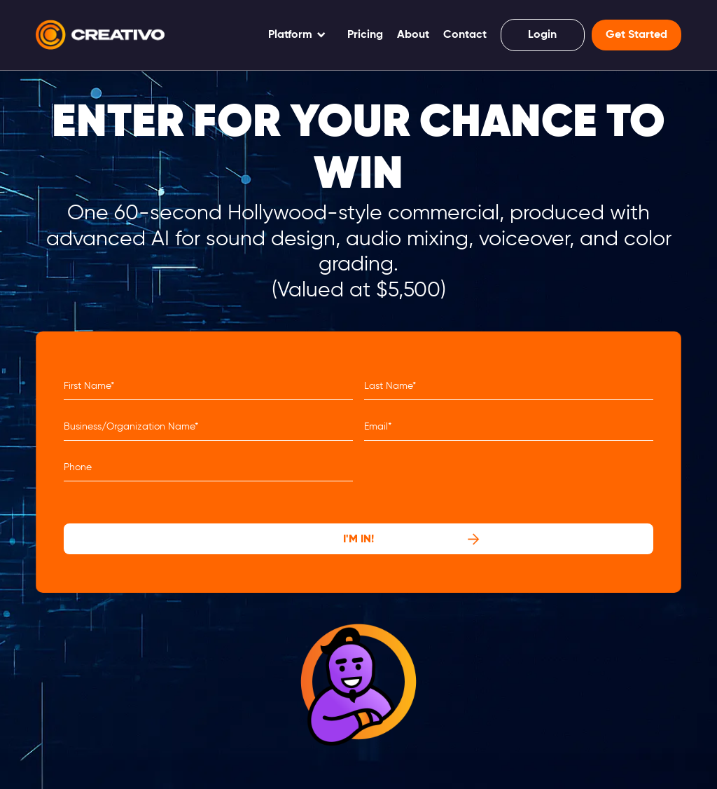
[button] (297, 35)
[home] (100, 35)
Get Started (636, 35)
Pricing (365, 35)
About (413, 35)
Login (542, 35)
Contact (465, 35)
